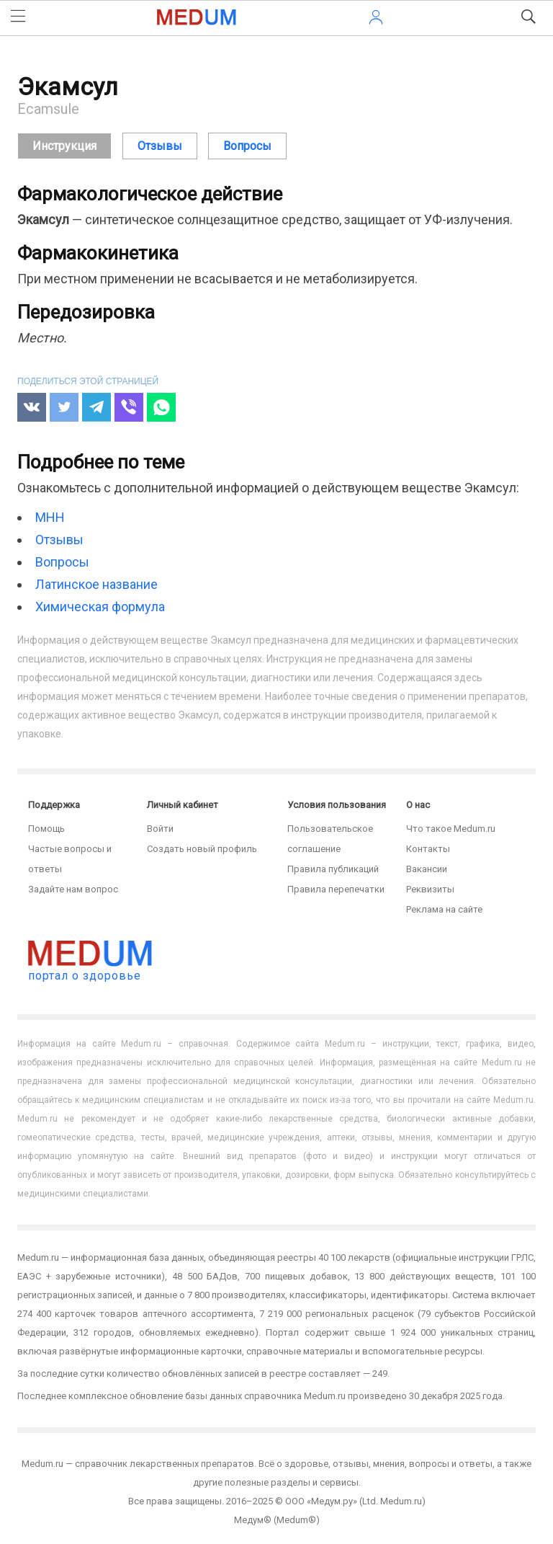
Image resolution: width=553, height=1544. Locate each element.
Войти (160, 828)
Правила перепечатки (336, 889)
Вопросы (62, 561)
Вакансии (426, 869)
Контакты (428, 848)
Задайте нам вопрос (73, 889)
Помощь (46, 828)
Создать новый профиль (202, 848)
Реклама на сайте (444, 909)
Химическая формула (100, 606)
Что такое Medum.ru (450, 828)
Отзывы (59, 539)
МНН (50, 517)
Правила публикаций (333, 869)
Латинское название (96, 584)
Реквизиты (430, 889)
